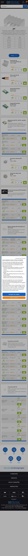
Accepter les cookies (14, 294)
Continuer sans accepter (20, 258)
